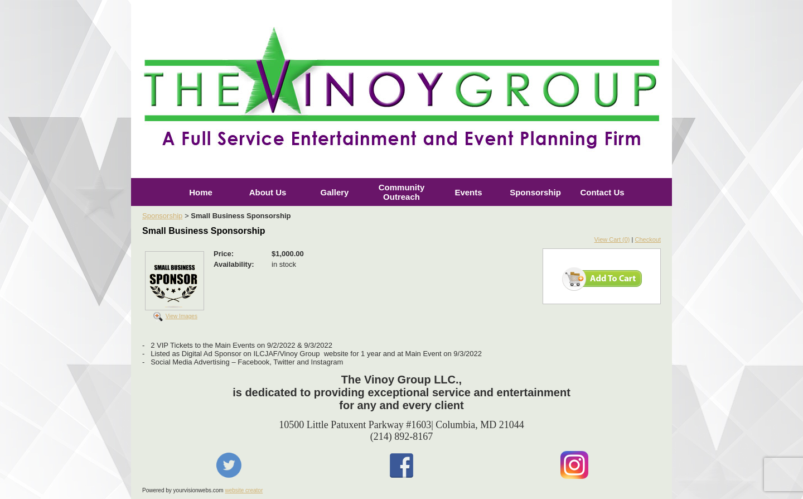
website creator (244, 490)
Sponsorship (535, 192)
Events (468, 192)
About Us (268, 192)
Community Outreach (402, 192)
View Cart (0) (612, 239)
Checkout (648, 239)
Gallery (335, 192)
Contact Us (602, 192)
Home (200, 192)
